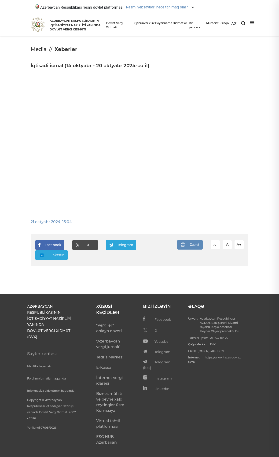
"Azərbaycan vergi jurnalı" (108, 344)
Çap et (190, 245)
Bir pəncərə (194, 25)
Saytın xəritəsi (42, 353)
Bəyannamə (163, 23)
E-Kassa (103, 367)
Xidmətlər (179, 23)
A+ (239, 244)
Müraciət (212, 23)
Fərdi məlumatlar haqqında (46, 378)
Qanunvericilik (143, 23)
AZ (234, 24)
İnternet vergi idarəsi (109, 381)
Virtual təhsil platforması (108, 424)
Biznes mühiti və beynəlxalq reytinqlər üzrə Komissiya (110, 402)
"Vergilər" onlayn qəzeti (109, 328)
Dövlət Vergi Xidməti (114, 25)
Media (39, 49)
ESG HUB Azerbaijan (106, 440)
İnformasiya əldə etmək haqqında (50, 390)
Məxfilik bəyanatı (39, 366)
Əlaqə (224, 23)
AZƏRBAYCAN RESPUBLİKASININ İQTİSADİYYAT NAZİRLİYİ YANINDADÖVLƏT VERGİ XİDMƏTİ (75, 25)
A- (215, 245)
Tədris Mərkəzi (109, 357)
